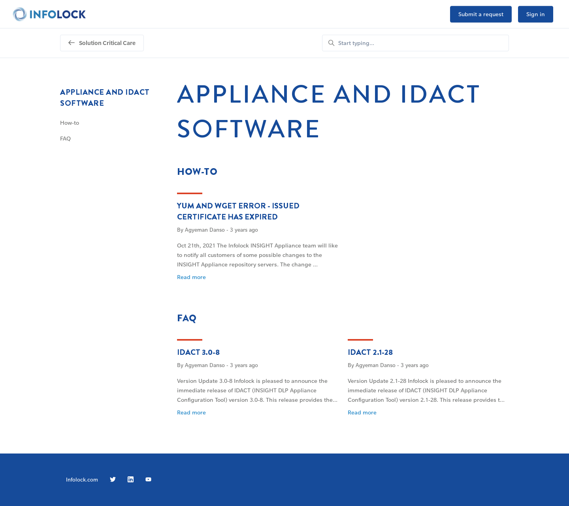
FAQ (187, 318)
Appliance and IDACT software (105, 97)
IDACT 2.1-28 (370, 352)
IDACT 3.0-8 (198, 352)
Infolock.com (82, 479)
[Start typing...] (415, 43)
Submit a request (480, 14)
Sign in (535, 14)
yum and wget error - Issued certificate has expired (238, 211)
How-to (197, 171)
